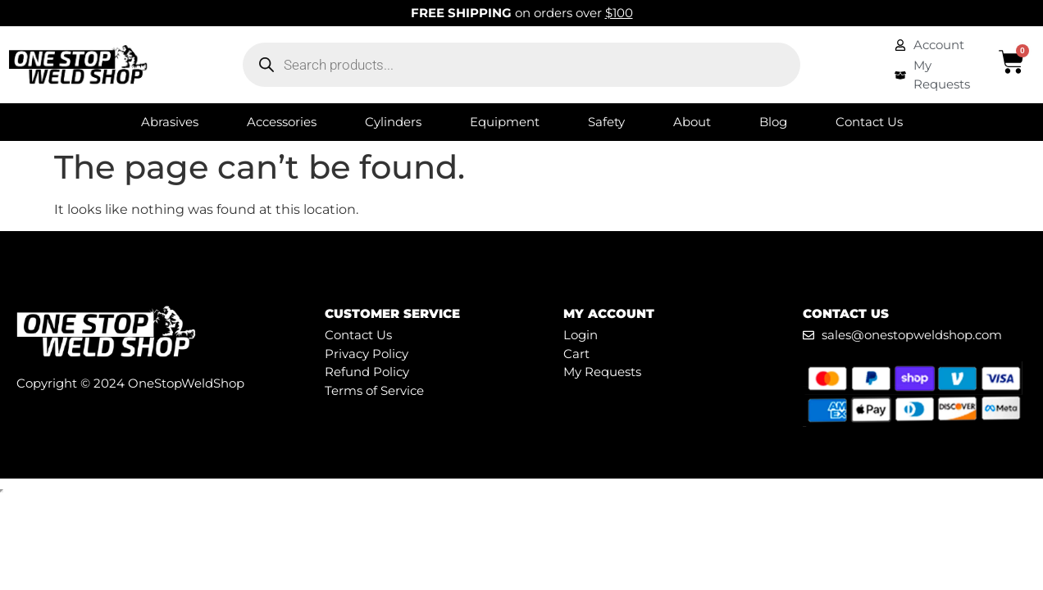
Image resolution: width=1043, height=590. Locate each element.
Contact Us (869, 121)
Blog (773, 121)
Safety (606, 121)
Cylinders (393, 121)
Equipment (505, 121)
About (692, 121)
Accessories (282, 121)
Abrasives (169, 121)
